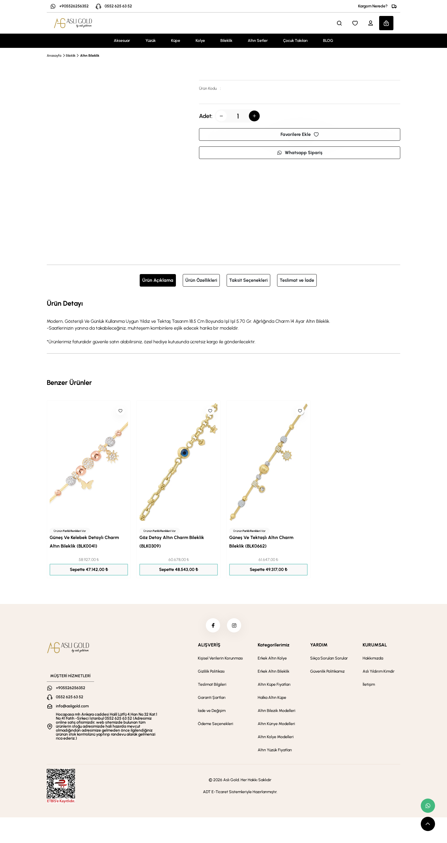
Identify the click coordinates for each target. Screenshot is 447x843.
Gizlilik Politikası (211, 671)
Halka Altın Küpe (272, 697)
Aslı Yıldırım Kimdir (379, 671)
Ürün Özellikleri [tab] (201, 280)
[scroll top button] (428, 824)
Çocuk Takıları (295, 40)
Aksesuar (122, 40)
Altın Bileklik (89, 56)
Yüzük (150, 40)
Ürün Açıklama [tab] (157, 280)
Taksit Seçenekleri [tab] (248, 280)
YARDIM (319, 645)
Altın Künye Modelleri (276, 723)
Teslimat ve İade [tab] (297, 280)
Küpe (175, 40)
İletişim (369, 684)
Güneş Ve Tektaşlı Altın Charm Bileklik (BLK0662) (261, 542)
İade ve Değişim (211, 710)
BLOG (328, 40)
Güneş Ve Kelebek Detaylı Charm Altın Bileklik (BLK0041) (84, 542)
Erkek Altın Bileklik (273, 671)
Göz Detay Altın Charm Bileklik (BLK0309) (171, 542)
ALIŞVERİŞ (209, 645)
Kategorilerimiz (273, 645)
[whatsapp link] (428, 806)
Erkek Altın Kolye (272, 658)
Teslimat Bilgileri (212, 684)
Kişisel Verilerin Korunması (220, 658)
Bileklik (226, 40)
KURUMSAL (375, 645)
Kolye (200, 40)
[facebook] (213, 625)
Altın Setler (258, 40)
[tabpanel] (223, 321)
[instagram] (234, 625)
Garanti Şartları (211, 697)
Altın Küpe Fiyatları (274, 684)
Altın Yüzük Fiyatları (275, 750)
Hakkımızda (373, 658)
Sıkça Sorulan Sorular (329, 658)
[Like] (120, 411)
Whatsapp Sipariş (299, 152)
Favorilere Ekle (300, 134)
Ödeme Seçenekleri (215, 723)
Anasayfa (54, 56)
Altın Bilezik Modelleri (276, 710)
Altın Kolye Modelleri (276, 736)
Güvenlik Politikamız (327, 671)
